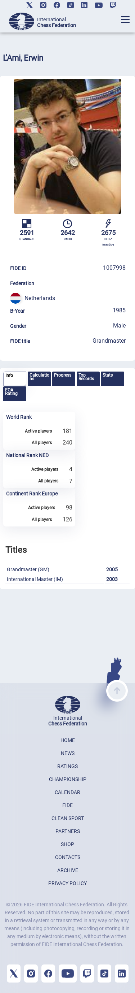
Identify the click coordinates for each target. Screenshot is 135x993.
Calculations (39, 377)
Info (9, 375)
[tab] (14, 379)
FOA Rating (11, 391)
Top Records (86, 377)
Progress (62, 375)
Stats (108, 375)
